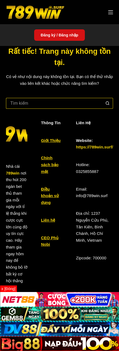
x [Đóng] (8, 289)
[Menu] (110, 12)
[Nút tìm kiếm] (107, 103)
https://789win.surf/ (94, 147)
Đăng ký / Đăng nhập (59, 35)
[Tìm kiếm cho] (54, 103)
